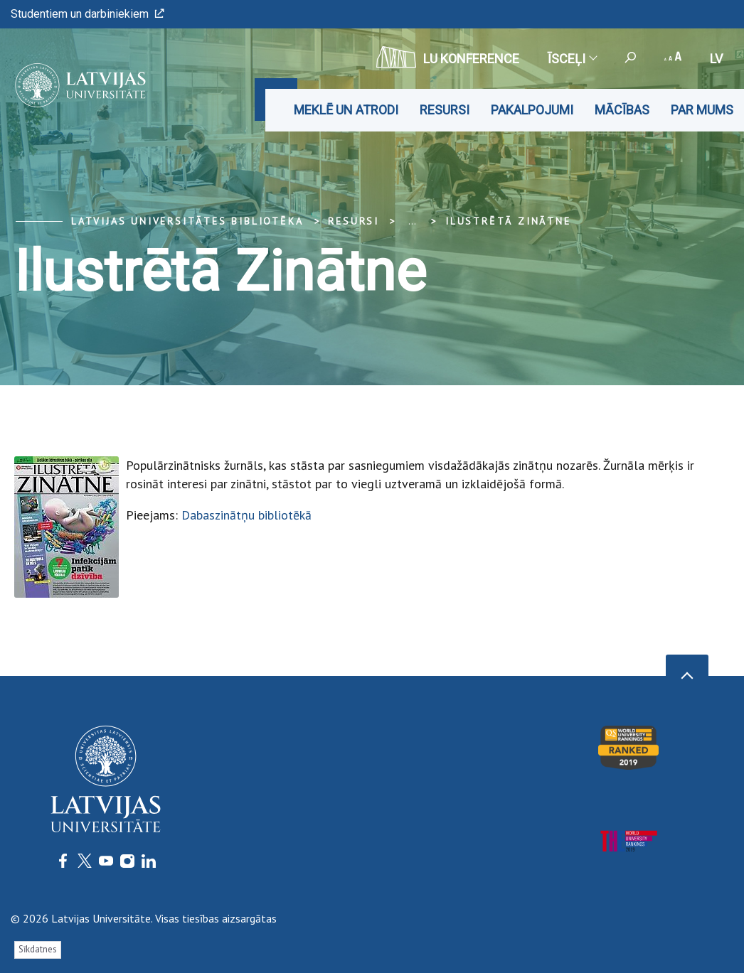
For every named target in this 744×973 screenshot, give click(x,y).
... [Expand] (412, 221)
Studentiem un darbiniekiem (87, 14)
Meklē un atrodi (346, 109)
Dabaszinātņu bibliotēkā (246, 515)
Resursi (444, 109)
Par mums (702, 109)
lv (716, 58)
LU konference (447, 57)
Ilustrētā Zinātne (508, 221)
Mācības (622, 109)
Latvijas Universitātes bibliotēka (187, 221)
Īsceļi (572, 58)
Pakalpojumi (532, 109)
